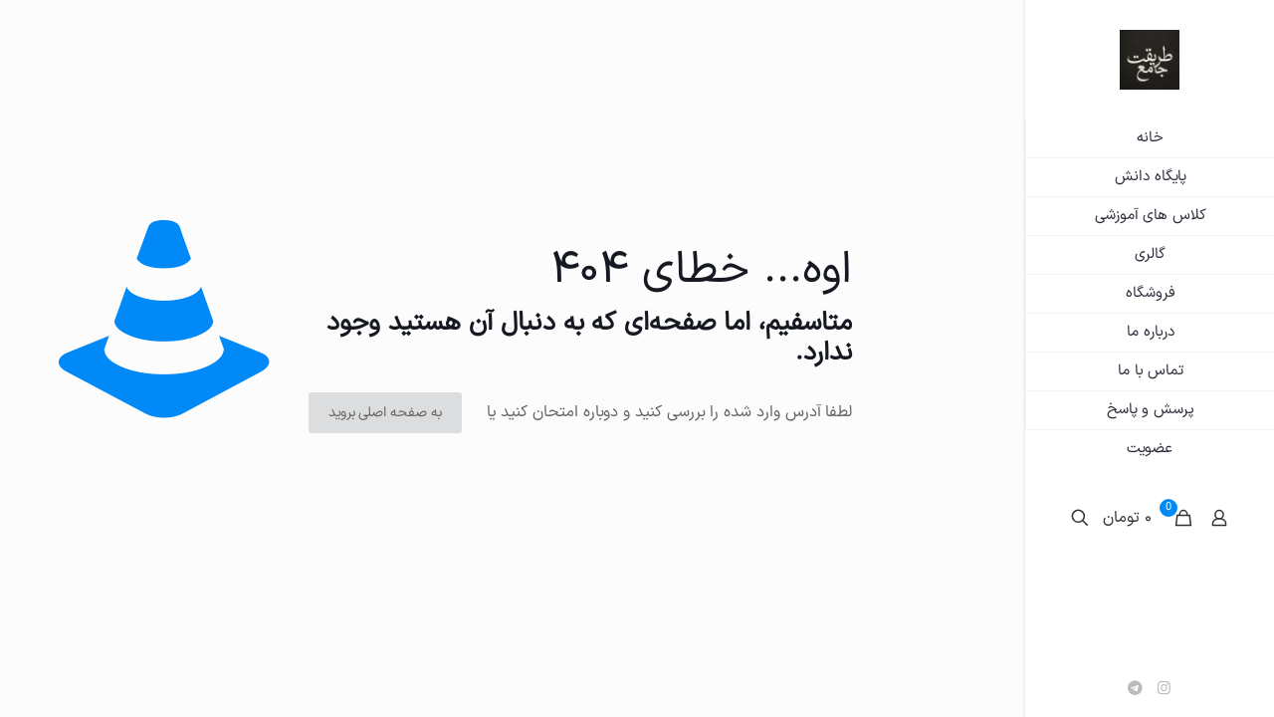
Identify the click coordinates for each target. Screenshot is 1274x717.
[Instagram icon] (1164, 689)
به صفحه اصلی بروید (385, 412)
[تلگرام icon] (1135, 689)
